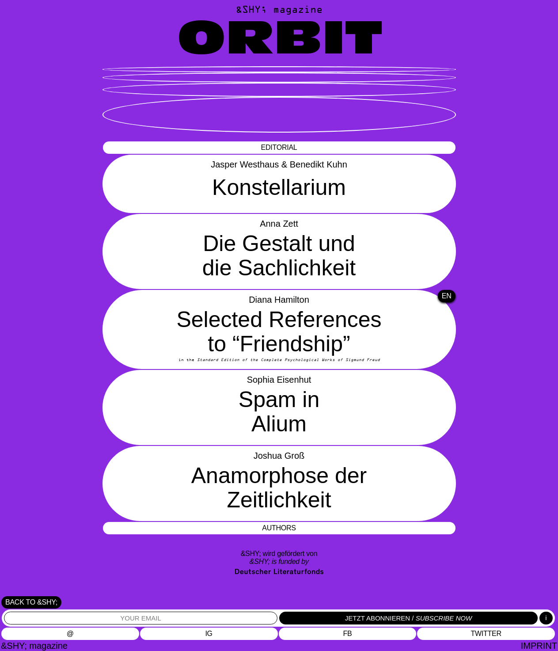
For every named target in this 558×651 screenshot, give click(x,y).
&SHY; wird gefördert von (279, 557)
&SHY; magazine (279, 10)
